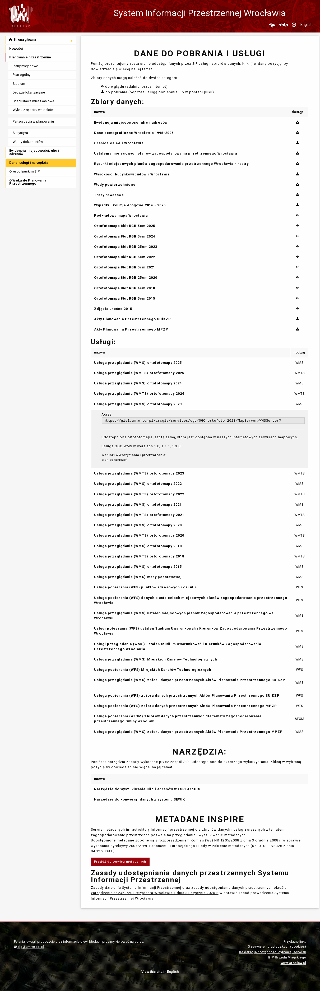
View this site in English (160, 972)
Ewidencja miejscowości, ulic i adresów (34, 152)
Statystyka (20, 133)
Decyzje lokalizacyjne (29, 92)
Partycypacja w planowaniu (33, 121)
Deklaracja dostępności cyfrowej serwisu (272, 952)
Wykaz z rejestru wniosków (33, 110)
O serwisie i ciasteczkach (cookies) (277, 946)
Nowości (16, 48)
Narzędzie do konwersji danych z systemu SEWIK (139, 799)
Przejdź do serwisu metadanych (120, 861)
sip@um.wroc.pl (29, 947)
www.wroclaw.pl (293, 963)
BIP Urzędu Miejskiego (287, 957)
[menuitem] (41, 40)
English (306, 24)
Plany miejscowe (25, 66)
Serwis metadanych (108, 829)
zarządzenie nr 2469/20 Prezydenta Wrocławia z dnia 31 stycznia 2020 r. (155, 893)
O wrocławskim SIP (24, 171)
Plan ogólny (21, 75)
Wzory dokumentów (28, 142)
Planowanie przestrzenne (30, 57)
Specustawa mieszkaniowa (33, 101)
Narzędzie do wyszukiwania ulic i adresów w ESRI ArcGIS (147, 789)
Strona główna (22, 39)
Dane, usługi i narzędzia (28, 163)
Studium (19, 84)
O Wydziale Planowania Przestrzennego (27, 182)
